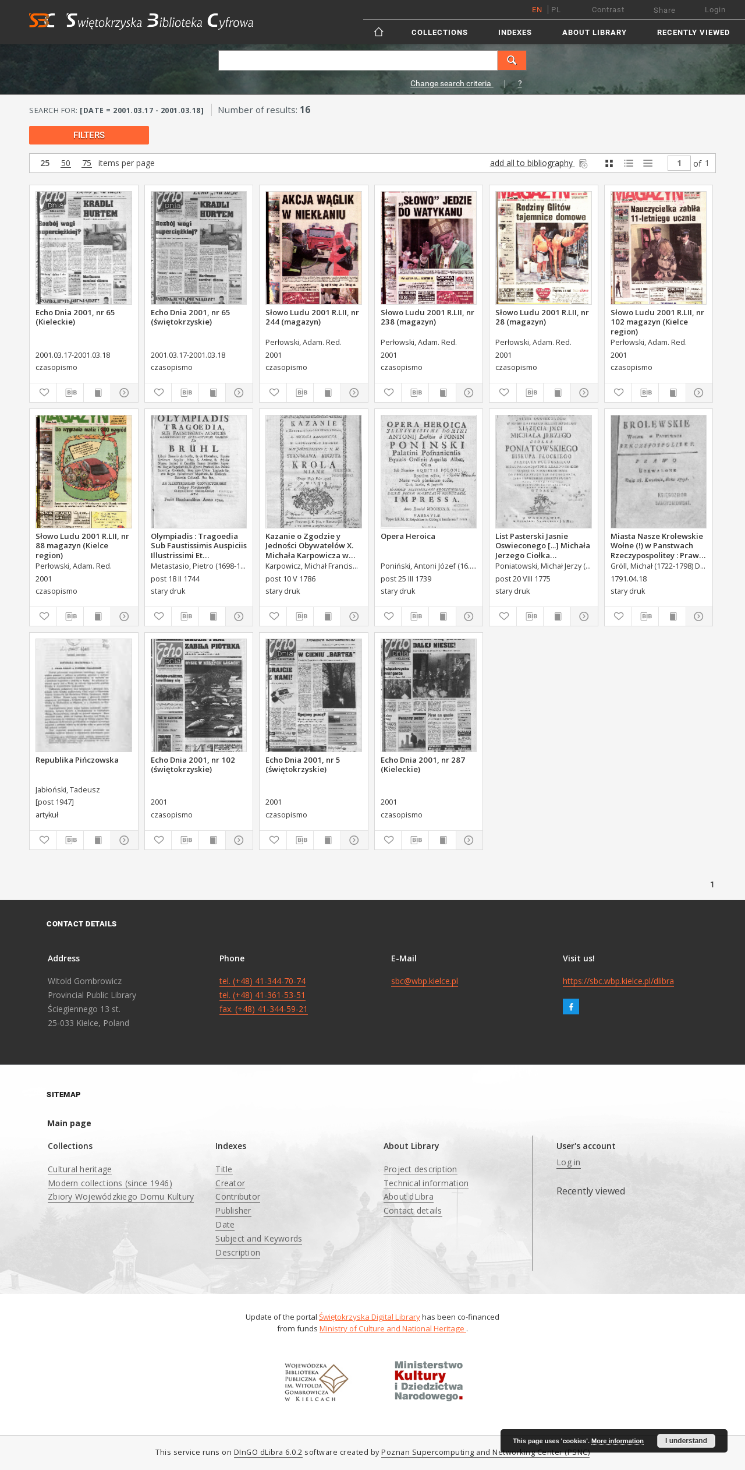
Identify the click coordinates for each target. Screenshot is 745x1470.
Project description (420, 1169)
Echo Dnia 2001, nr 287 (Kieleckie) (423, 764)
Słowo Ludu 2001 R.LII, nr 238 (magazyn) (427, 317)
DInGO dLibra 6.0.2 (268, 1452)
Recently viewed (693, 32)
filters (89, 135)
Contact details (413, 1210)
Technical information (426, 1183)
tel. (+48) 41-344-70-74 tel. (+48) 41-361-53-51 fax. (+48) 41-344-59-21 (263, 994)
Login (715, 9)
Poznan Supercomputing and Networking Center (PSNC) (485, 1452)
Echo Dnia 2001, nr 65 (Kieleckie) (75, 317)
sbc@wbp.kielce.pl (424, 980)
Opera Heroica (408, 536)
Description (237, 1252)
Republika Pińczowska (77, 760)
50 (65, 163)
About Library (594, 32)
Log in (568, 1162)
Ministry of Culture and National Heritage (393, 1328)
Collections (439, 32)
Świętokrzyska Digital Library (369, 1317)
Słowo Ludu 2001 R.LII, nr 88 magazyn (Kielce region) (82, 545)
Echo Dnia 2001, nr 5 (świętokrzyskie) (302, 764)
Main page (69, 1123)
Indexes (515, 32)
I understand (686, 1441)
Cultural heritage (80, 1169)
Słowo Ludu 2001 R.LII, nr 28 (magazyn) (542, 317)
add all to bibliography (540, 162)
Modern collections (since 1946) (110, 1183)
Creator (230, 1183)
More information (617, 1440)
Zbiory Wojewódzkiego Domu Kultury (121, 1196)
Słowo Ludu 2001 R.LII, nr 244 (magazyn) (312, 317)
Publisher (233, 1210)
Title (223, 1169)
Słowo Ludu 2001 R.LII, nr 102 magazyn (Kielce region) (657, 321)
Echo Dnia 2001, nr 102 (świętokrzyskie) (193, 764)
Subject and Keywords (258, 1238)
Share (665, 10)
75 (86, 163)
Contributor (237, 1196)
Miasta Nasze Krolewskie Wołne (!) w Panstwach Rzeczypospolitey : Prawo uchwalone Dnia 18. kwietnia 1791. (657, 545)
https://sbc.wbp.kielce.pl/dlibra (618, 980)
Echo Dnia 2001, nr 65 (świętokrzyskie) (190, 317)
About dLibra (409, 1196)
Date (225, 1224)
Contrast (608, 9)
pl (556, 9)
